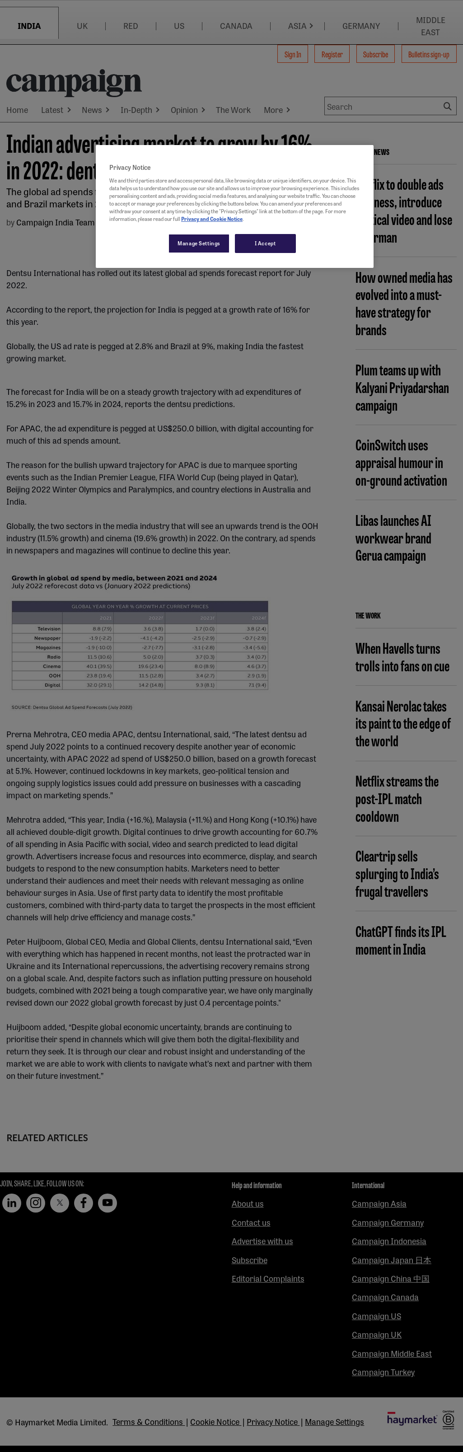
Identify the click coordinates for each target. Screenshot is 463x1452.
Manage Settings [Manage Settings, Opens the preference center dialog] (199, 243)
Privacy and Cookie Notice (212, 218)
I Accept (265, 243)
